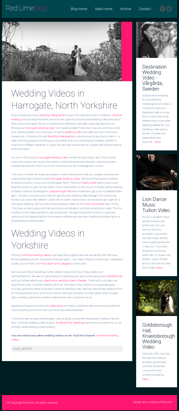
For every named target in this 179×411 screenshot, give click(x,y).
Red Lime (26, 8)
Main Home (103, 9)
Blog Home (79, 9)
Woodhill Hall (114, 276)
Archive (125, 9)
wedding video (73, 132)
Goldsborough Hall (60, 191)
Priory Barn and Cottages (55, 263)
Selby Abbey (56, 305)
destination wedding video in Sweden (66, 280)
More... (158, 141)
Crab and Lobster (94, 203)
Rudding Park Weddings (70, 322)
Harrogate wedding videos (65, 178)
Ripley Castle (89, 182)
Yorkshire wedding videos (35, 255)
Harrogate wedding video (40, 127)
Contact (145, 9)
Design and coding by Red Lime (152, 402)
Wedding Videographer (61, 136)
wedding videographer (52, 115)
